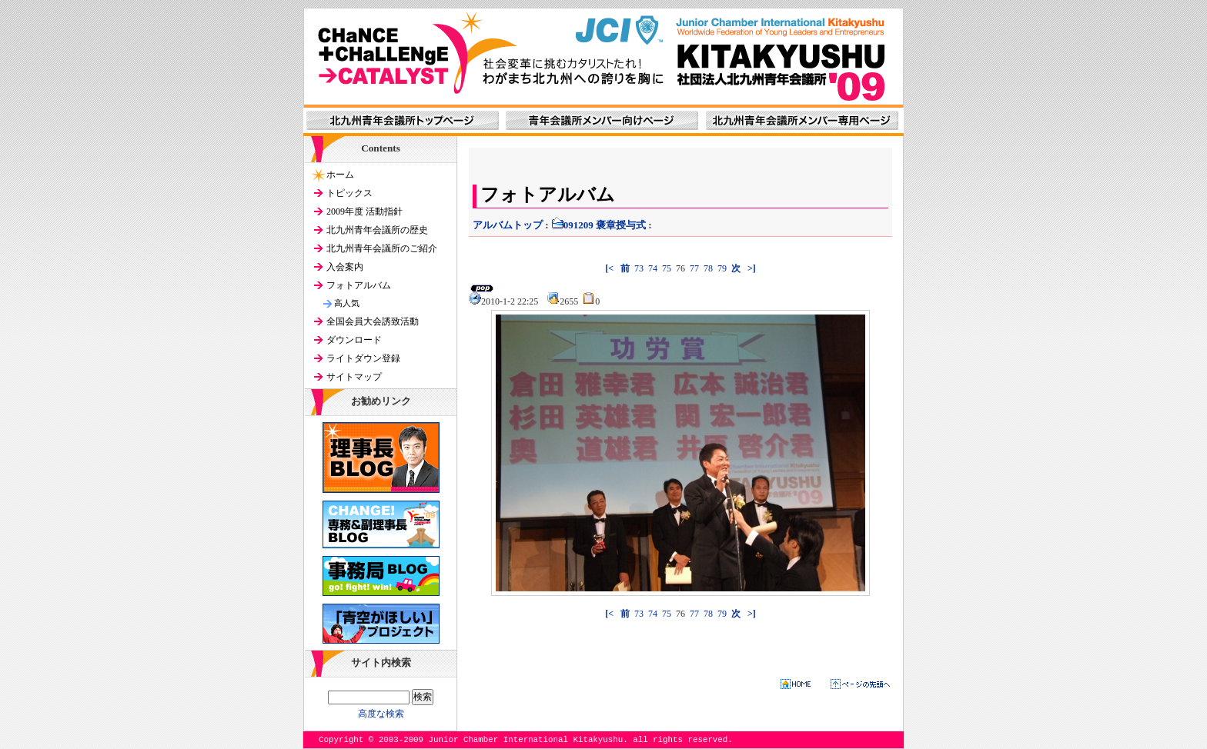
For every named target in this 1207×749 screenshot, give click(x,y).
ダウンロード (354, 340)
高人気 (346, 303)
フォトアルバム (358, 285)
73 (639, 268)
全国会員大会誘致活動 (372, 321)
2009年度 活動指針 (364, 211)
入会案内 (344, 266)
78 (708, 268)
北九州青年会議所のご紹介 (381, 248)
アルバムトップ (508, 225)
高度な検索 (381, 713)
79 (722, 268)
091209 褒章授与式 (598, 225)
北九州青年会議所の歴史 (377, 230)
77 (694, 268)
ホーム (340, 174)
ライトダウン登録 (363, 358)
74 (652, 268)
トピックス (349, 193)
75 (666, 268)
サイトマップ (354, 376)
